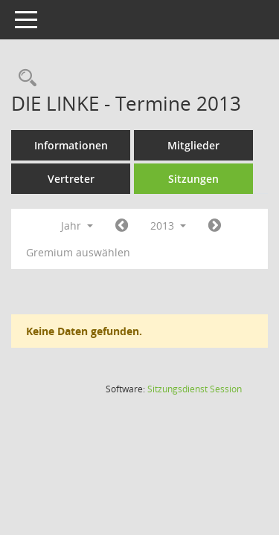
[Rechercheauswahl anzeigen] (23, 78)
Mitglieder (193, 145)
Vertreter (71, 179)
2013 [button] (168, 225)
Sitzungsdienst (194, 389)
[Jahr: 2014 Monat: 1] (214, 226)
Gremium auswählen (78, 252)
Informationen (71, 145)
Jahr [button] (77, 225)
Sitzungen (193, 179)
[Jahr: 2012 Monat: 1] (121, 226)
